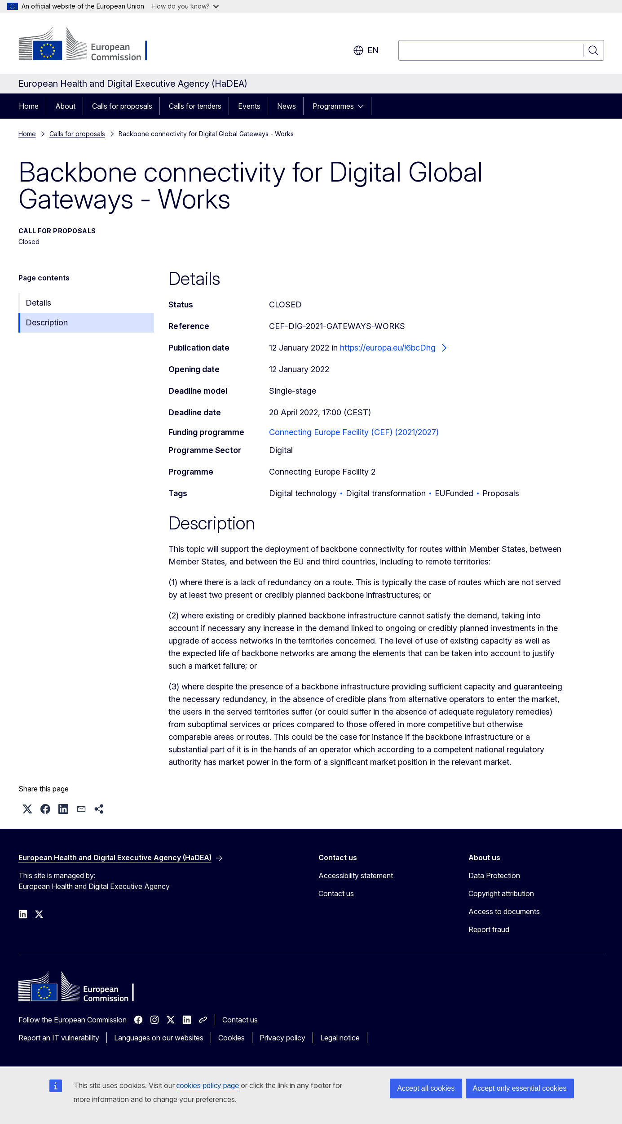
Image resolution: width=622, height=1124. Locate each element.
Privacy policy (282, 1037)
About (65, 106)
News (286, 106)
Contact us (336, 893)
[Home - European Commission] (90, 45)
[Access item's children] (363, 106)
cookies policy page (207, 1085)
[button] (27, 809)
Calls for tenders (195, 106)
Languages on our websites (158, 1037)
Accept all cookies (425, 1088)
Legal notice (340, 1037)
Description (47, 322)
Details (38, 302)
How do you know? (185, 6)
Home (29, 106)
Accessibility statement (355, 875)
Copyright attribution (501, 893)
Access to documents (504, 911)
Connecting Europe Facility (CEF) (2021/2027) (354, 432)
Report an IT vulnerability (58, 1037)
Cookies (231, 1037)
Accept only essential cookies (520, 1088)
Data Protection (494, 875)
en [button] (366, 50)
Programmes (333, 106)
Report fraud (488, 929)
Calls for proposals (122, 106)
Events (249, 106)
